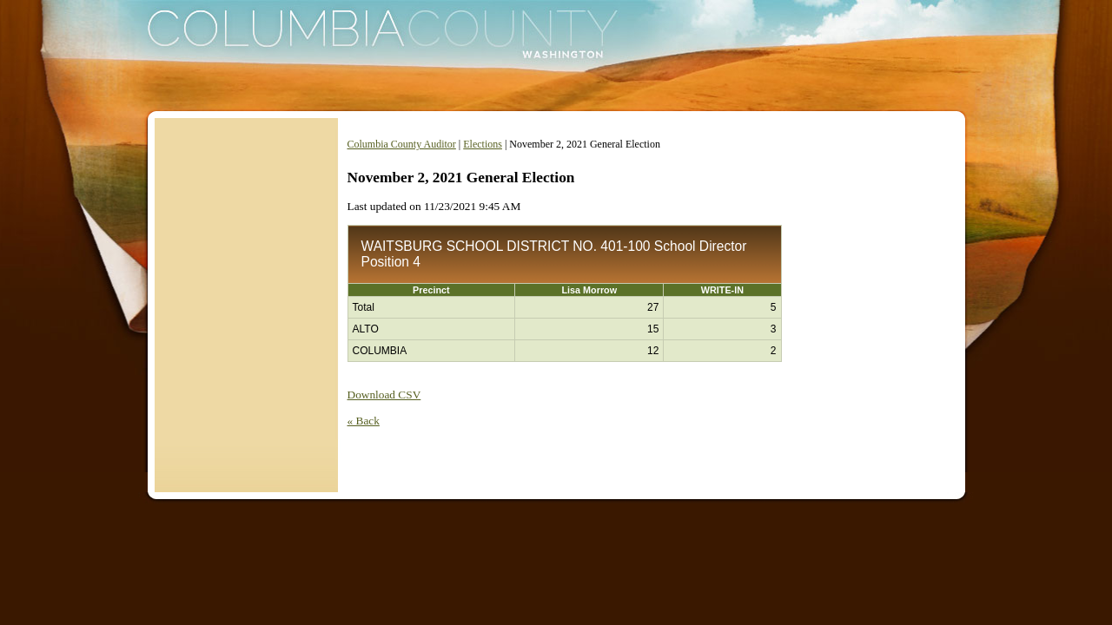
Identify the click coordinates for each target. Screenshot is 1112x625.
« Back (364, 420)
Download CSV (384, 394)
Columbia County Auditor (402, 144)
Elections (482, 144)
